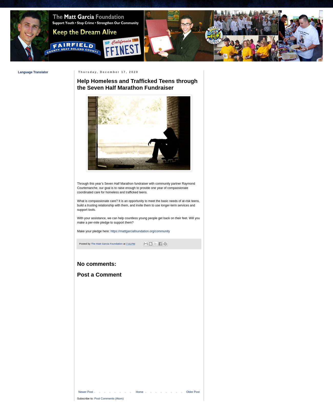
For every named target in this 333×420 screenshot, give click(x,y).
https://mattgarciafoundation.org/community (140, 231)
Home (139, 391)
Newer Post (85, 391)
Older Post (193, 391)
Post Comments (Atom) (108, 398)
